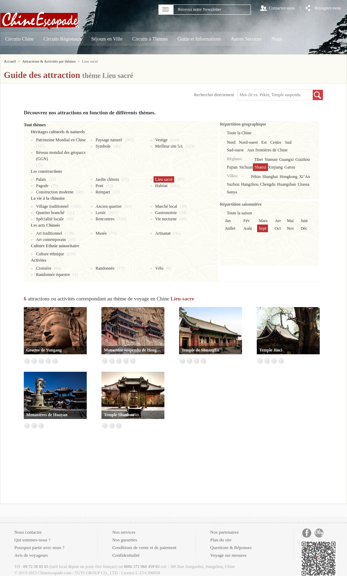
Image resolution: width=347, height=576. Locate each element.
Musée (101, 233)
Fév (246, 220)
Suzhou (233, 184)
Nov (290, 228)
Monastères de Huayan (47, 414)
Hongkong (289, 176)
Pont (99, 185)
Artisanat (163, 233)
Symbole (103, 146)
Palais (41, 179)
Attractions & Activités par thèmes (49, 61)
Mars (263, 220)
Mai (290, 220)
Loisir (100, 212)
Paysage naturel (108, 139)
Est (264, 142)
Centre (275, 142)
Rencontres (104, 218)
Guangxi (286, 159)
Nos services (123, 532)
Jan (228, 220)
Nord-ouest (248, 142)
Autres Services (246, 39)
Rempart (102, 192)
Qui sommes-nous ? (32, 539)
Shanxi (260, 167)
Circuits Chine (19, 39)
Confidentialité (126, 555)
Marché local (166, 206)
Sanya (232, 192)
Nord (231, 142)
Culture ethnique (50, 253)
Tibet (258, 159)
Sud (288, 142)
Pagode (42, 185)
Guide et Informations (199, 39)
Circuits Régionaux (62, 39)
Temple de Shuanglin (200, 350)
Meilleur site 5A (169, 146)
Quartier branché (50, 212)
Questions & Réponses (231, 547)
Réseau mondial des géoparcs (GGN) (61, 155)
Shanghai (270, 176)
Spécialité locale (50, 218)
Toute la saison (239, 213)
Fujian (232, 167)
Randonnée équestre (53, 274)
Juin (303, 220)
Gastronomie (166, 212)
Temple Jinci (270, 350)
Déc (303, 228)
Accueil (10, 61)
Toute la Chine (239, 132)
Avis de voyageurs (31, 555)
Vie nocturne (166, 218)
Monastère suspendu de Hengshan (133, 350)
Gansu (289, 167)
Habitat (161, 185)
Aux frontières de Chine (267, 150)
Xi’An (304, 176)
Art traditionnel (49, 233)
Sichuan (246, 167)
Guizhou (303, 159)
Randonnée (104, 268)
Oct (278, 228)
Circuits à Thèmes (150, 39)
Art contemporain (51, 239)
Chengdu (267, 184)
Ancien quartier (108, 206)
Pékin (256, 176)
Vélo (159, 268)
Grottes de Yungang (44, 350)
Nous (276, 39)
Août (247, 228)
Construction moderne (54, 192)
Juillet (230, 228)
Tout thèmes (35, 124)
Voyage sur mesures (228, 555)
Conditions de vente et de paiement (144, 547)
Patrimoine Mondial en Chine (61, 139)
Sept (262, 228)
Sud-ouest (235, 150)
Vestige (161, 139)
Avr (278, 220)
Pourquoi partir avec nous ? (39, 547)
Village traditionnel (52, 206)
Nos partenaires (224, 532)
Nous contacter (28, 532)
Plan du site (221, 539)
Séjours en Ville (106, 39)
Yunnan (271, 159)
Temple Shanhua (119, 414)
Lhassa (303, 184)
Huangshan (286, 184)
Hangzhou (249, 184)
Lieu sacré (164, 179)
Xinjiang (275, 167)
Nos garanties (124, 539)
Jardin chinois (107, 179)
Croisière (43, 268)
